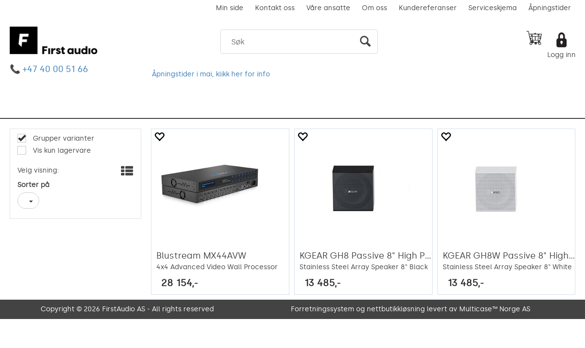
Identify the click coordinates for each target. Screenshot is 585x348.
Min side (229, 8)
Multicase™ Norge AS (494, 309)
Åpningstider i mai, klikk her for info (211, 74)
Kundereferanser (428, 8)
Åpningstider (549, 8)
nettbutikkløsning (396, 309)
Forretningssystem (322, 309)
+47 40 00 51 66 (55, 69)
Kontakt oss (275, 8)
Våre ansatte (328, 8)
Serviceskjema (492, 8)
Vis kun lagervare (61, 150)
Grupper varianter (62, 138)
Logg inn (561, 55)
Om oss (374, 8)
